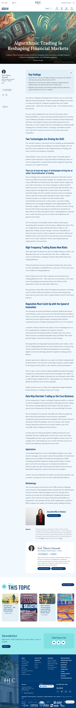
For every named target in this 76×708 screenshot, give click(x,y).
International (25, 663)
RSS (55, 696)
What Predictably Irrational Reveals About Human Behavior (27, 616)
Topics (49, 8)
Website (53, 554)
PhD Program (51, 665)
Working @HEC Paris (66, 660)
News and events (65, 658)
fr (15, 3)
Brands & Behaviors (27, 597)
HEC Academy (51, 669)
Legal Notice (24, 696)
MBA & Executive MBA (53, 663)
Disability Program (26, 674)
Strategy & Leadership (46, 597)
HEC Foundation (25, 662)
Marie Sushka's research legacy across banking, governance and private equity (46, 608)
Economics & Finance (34, 38)
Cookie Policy (40, 696)
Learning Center (65, 673)
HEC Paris (24, 660)
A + (6, 95)
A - (3, 95)
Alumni (62, 671)
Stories (23, 667)
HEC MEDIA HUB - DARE (61, 684)
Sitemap (58, 696)
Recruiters (64, 664)
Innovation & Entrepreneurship (7, 598)
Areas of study (38, 662)
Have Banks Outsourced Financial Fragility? (66, 617)
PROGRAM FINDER (68, 3)
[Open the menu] (4, 3)
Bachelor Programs (52, 662)
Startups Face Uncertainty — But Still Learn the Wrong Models (9, 607)
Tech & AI (43, 38)
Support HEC (64, 662)
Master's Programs (52, 660)
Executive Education (52, 667)
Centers (36, 667)
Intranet (63, 676)
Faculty (36, 664)
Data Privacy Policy (32, 696)
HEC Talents (24, 669)
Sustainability (25, 665)
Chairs (36, 666)
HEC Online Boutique (66, 678)
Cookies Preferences (48, 696)
